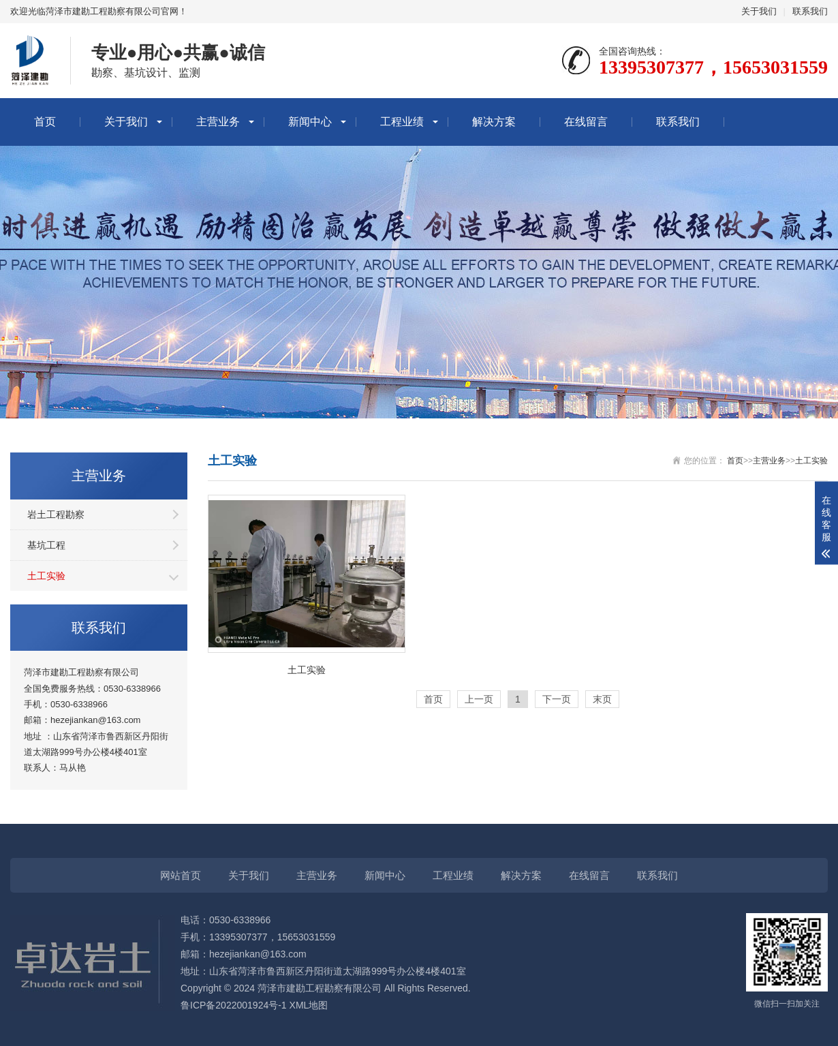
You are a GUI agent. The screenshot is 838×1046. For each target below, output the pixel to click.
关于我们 (759, 11)
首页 (45, 121)
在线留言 (586, 121)
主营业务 (218, 121)
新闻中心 (310, 121)
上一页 (479, 699)
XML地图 (309, 1005)
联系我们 (810, 11)
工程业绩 (402, 121)
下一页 (556, 699)
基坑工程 (46, 545)
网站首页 (180, 875)
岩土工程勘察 (55, 514)
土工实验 (46, 575)
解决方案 (494, 121)
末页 (602, 699)
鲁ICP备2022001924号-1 (234, 1005)
